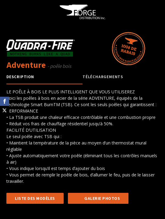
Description (20, 76)
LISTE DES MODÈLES (35, 198)
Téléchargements (102, 76)
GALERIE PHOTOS (102, 198)
